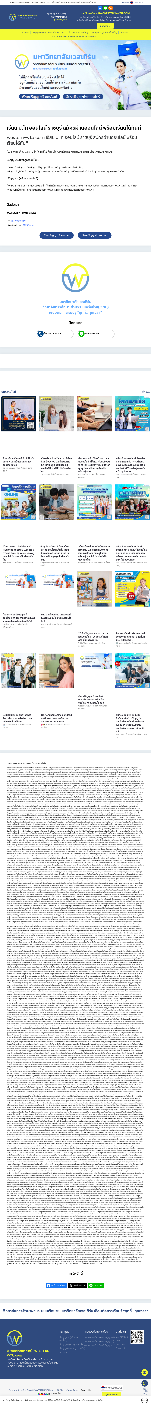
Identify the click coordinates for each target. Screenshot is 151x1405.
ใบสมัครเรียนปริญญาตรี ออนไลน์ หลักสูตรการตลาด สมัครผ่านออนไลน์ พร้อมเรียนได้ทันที (19, 618)
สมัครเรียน (124, 32)
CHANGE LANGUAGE (113, 1387)
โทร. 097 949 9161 (53, 333)
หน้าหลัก (25, 32)
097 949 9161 (18, 221)
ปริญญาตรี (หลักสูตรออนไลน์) (45, 32)
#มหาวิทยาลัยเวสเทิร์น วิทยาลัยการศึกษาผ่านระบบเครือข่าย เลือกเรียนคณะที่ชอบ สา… (56, 718)
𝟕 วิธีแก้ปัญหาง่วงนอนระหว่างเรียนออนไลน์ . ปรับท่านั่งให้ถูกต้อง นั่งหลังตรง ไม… (93, 636)
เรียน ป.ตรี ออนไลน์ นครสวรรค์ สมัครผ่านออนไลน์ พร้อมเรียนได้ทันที (55, 618)
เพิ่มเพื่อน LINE (92, 333)
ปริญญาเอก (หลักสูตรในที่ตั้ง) (104, 32)
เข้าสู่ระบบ (125, 2)
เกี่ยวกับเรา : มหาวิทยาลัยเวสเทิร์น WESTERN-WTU (75, 36)
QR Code (28, 225)
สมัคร (144, 1377)
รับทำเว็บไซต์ (56, 1393)
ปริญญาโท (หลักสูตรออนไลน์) (74, 32)
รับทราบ (140, 1400)
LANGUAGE (138, 2)
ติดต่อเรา (145, 1389)
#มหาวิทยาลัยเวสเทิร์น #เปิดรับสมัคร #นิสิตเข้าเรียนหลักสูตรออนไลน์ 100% (18, 461)
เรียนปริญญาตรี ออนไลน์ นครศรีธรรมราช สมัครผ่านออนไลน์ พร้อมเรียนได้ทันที (91, 699)
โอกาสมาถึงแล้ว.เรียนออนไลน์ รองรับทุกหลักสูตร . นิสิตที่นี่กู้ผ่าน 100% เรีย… (130, 636)
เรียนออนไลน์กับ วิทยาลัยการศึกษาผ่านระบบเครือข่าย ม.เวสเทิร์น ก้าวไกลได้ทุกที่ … (17, 718)
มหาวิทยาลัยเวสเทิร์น (27, 15)
